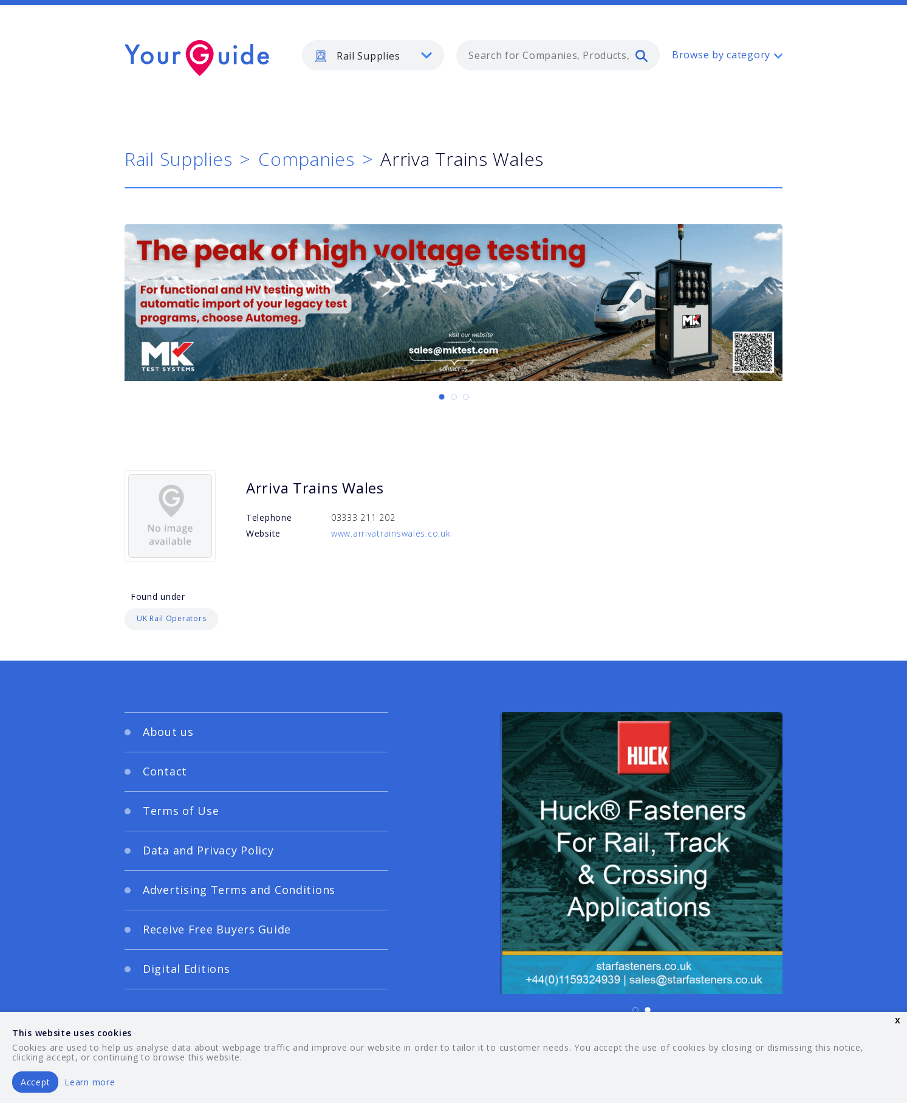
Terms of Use (181, 810)
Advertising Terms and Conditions (239, 889)
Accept (35, 1082)
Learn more (89, 1082)
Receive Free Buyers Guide (217, 929)
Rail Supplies (178, 158)
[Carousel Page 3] (466, 397)
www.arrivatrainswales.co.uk (390, 533)
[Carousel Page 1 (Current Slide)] (442, 397)
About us (168, 731)
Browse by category (721, 54)
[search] (641, 55)
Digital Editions (186, 968)
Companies (306, 158)
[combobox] (558, 55)
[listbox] (373, 55)
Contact (165, 771)
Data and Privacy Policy (208, 850)
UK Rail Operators (171, 618)
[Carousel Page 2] (454, 397)
